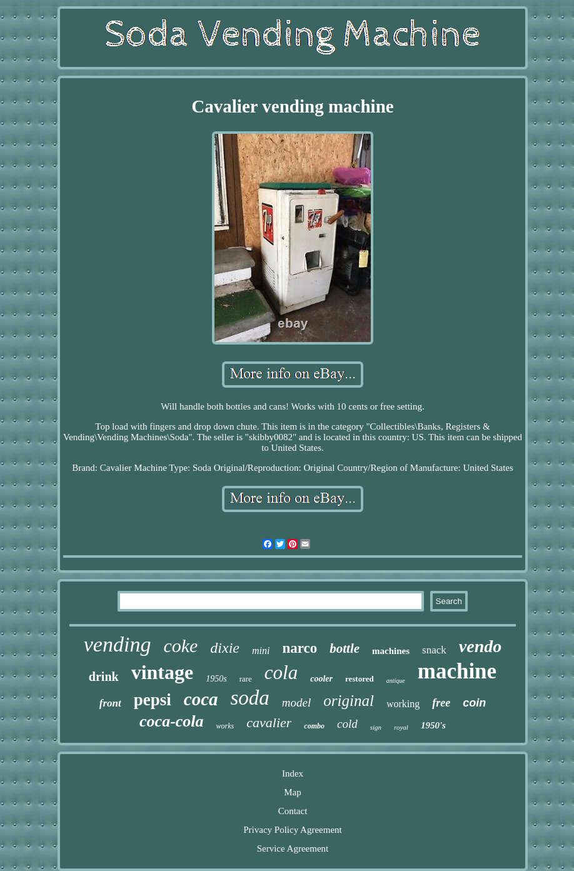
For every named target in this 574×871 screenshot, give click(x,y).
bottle (345, 648)
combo (314, 726)
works (225, 726)
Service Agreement (293, 848)
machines (391, 651)
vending (117, 644)
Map (292, 792)
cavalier (268, 722)
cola (281, 672)
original (348, 700)
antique (395, 680)
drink (104, 676)
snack (434, 650)
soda (250, 698)
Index (292, 773)
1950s (216, 678)
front (110, 703)
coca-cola (171, 721)
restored (359, 678)
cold (347, 723)
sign (375, 727)
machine (457, 671)
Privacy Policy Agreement (292, 830)
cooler (321, 678)
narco (299, 648)
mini (260, 650)
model (296, 702)
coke (180, 645)
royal (401, 727)
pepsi (152, 699)
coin (474, 703)
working (403, 703)
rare (245, 678)
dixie (224, 648)
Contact (293, 811)
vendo (480, 646)
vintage (162, 672)
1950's (433, 725)
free (441, 703)
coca (201, 699)
